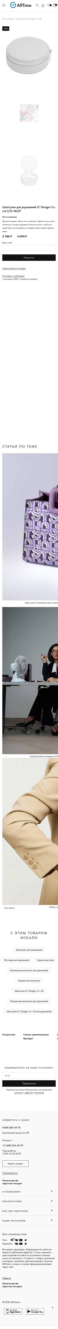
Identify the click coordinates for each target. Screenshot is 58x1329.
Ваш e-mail (7, 242)
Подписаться (29, 1083)
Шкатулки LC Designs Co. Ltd (28, 18)
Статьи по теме (19, 446)
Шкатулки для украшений (29, 949)
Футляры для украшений (16, 960)
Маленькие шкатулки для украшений (29, 970)
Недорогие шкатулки (29, 980)
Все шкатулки (8, 18)
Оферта (6, 1278)
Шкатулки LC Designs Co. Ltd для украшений (29, 1011)
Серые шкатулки (45, 960)
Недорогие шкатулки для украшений (29, 1001)
